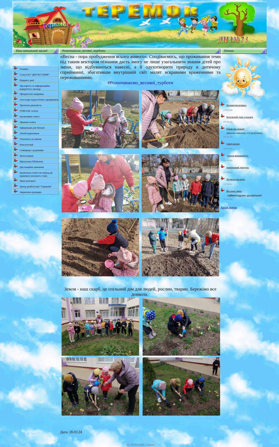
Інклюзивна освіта (26, 115)
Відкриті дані (24, 79)
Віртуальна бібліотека (28, 160)
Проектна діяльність (27, 104)
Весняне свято (234, 191)
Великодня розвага (236, 105)
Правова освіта (25, 121)
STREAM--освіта (26, 110)
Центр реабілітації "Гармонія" (33, 185)
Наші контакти (24, 180)
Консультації (23, 144)
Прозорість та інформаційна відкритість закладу (32, 86)
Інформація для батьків (29, 127)
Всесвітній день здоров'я (239, 117)
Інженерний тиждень (237, 167)
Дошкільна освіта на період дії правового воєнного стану (33, 173)
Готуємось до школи (27, 138)
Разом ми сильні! (235, 128)
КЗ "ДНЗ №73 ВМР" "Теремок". (140, 444)
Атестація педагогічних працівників (36, 99)
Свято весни (233, 143)
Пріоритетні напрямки (29, 93)
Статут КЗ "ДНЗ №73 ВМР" (31, 74)
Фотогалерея (23, 155)
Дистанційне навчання (29, 166)
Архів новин (229, 207)
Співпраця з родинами (28, 149)
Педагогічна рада (235, 179)
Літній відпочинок (26, 132)
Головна (21, 68)
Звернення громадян (27, 191)
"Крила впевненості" (237, 155)
